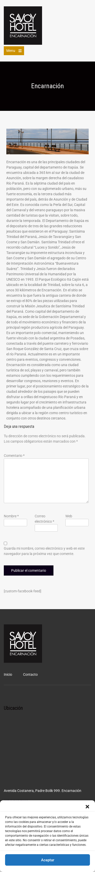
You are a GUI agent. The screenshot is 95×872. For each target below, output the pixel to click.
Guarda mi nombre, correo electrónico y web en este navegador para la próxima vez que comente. (44, 551)
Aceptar (47, 860)
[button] (87, 806)
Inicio (8, 674)
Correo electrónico (44, 518)
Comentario (14, 456)
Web (68, 516)
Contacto (30, 674)
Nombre (11, 516)
